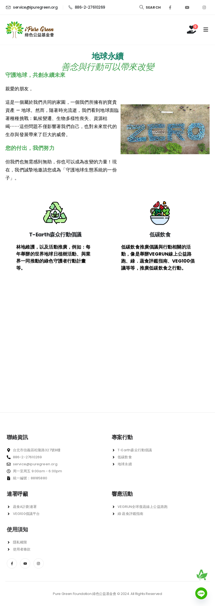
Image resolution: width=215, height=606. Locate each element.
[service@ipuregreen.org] (31, 7)
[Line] (201, 593)
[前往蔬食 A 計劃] (202, 575)
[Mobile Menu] (206, 29)
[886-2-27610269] (86, 7)
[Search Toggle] (150, 7)
